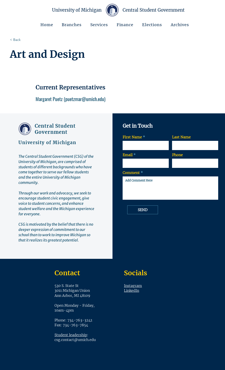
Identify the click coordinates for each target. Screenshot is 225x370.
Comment (131, 172)
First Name (132, 137)
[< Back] (25, 40)
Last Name (181, 137)
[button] (71, 24)
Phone (177, 155)
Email (127, 155)
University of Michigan (77, 10)
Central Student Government (55, 129)
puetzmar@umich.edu (84, 98)
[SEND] (142, 209)
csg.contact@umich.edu (75, 339)
